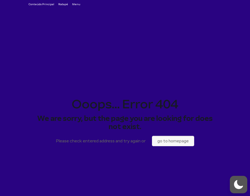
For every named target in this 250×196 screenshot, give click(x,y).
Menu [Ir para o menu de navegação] (76, 4)
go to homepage (173, 141)
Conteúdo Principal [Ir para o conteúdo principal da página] (41, 4)
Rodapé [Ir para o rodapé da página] (63, 4)
